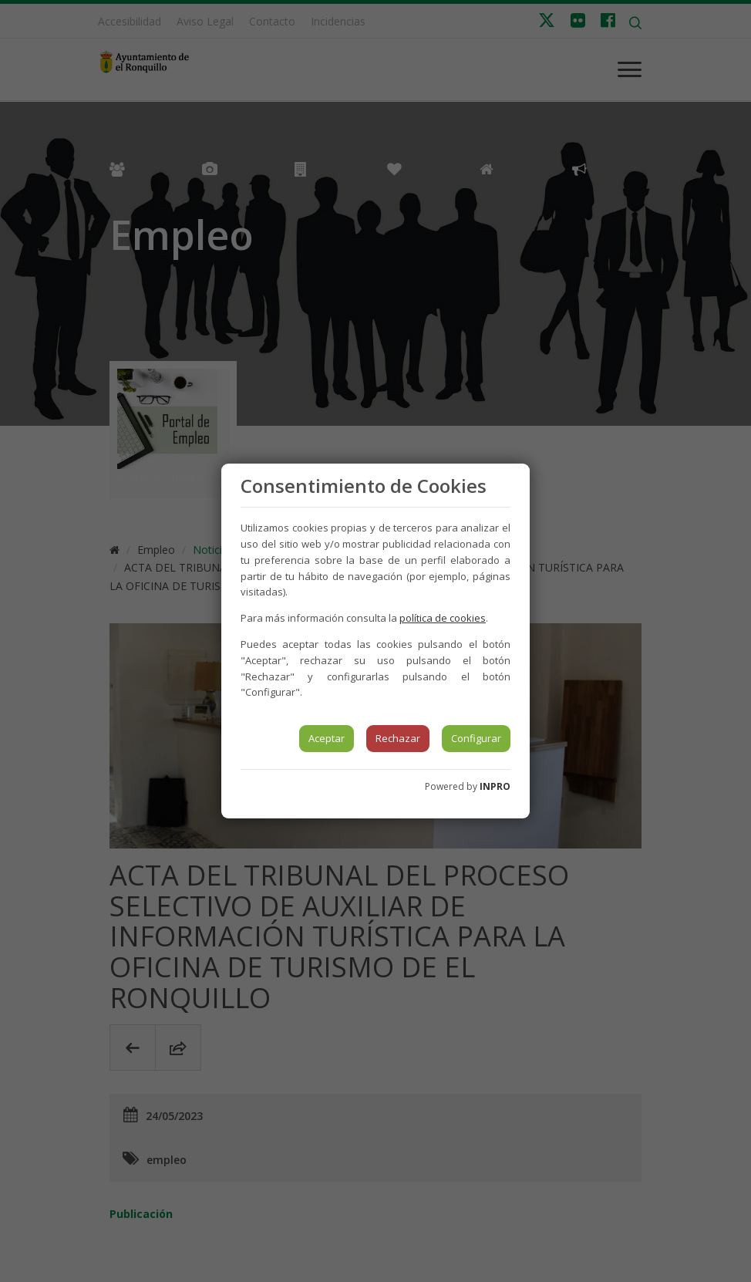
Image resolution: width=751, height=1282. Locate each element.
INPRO (495, 786)
